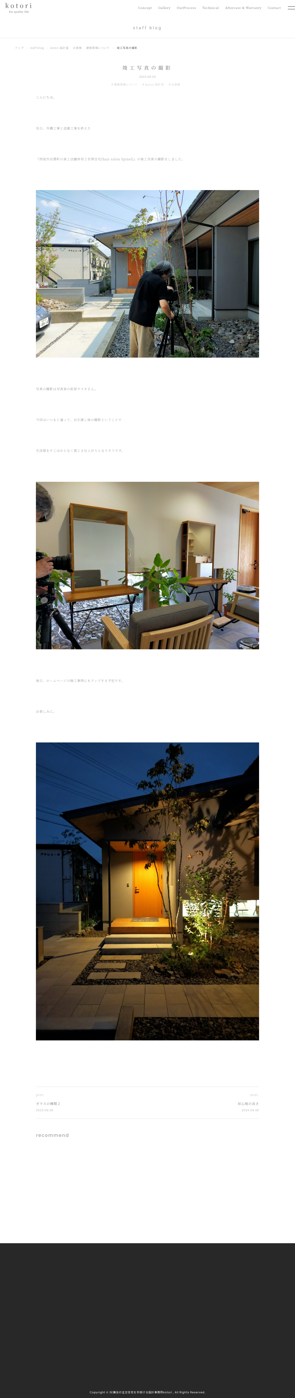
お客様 (77, 48)
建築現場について (98, 48)
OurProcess (184, 7)
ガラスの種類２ (48, 1103)
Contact (274, 7)
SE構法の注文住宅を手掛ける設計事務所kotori (141, 1392)
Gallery (161, 7)
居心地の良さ (248, 1103)
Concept (141, 7)
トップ (19, 48)
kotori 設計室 (59, 48)
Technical (208, 7)
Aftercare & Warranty (242, 7)
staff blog (37, 48)
